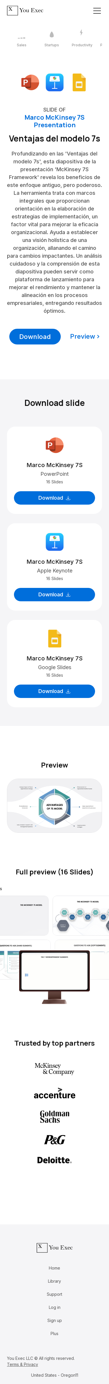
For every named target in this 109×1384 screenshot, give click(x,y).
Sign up (54, 1320)
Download (35, 336)
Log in (54, 1307)
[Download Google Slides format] (79, 81)
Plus (54, 1333)
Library (54, 1281)
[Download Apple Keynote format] (54, 81)
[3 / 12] (82, 38)
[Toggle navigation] (97, 11)
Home (54, 1267)
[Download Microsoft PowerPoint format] (30, 81)
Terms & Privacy (22, 1364)
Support (54, 1294)
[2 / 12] (51, 38)
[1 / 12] (21, 38)
